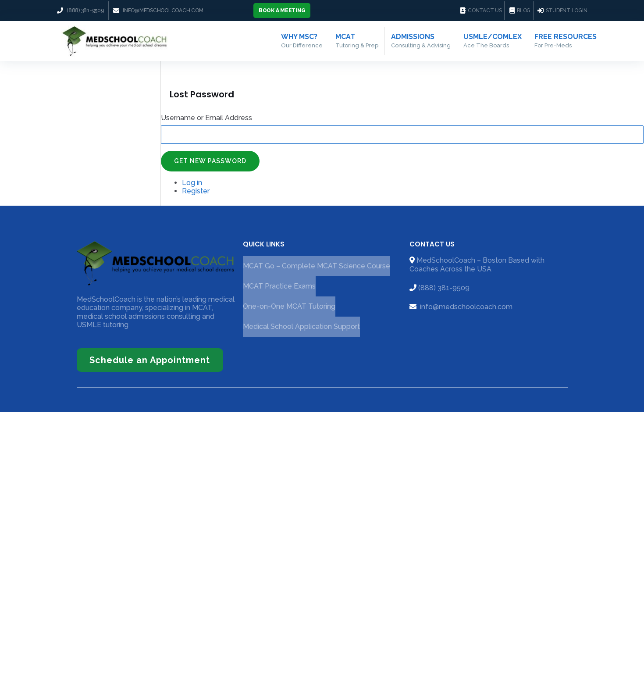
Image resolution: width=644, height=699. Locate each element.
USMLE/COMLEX (492, 40)
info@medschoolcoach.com (465, 307)
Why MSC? (302, 40)
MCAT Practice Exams (279, 286)
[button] (282, 10)
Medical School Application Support (301, 327)
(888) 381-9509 (444, 288)
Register (196, 191)
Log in (192, 182)
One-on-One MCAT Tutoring (289, 307)
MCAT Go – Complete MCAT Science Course (316, 266)
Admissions (421, 40)
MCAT (356, 40)
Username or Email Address (206, 118)
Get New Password (210, 161)
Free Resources (565, 40)
